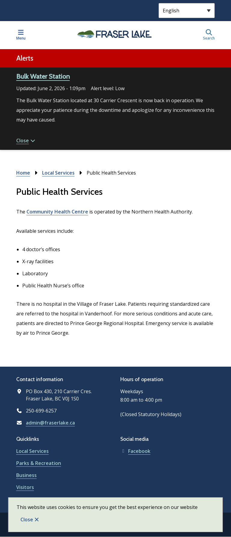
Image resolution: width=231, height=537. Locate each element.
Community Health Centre (57, 211)
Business (26, 475)
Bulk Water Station (43, 76)
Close (26, 519)
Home (23, 172)
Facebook (135, 451)
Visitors (25, 487)
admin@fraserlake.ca (50, 422)
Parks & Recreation (38, 463)
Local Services (58, 172)
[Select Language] (187, 10)
